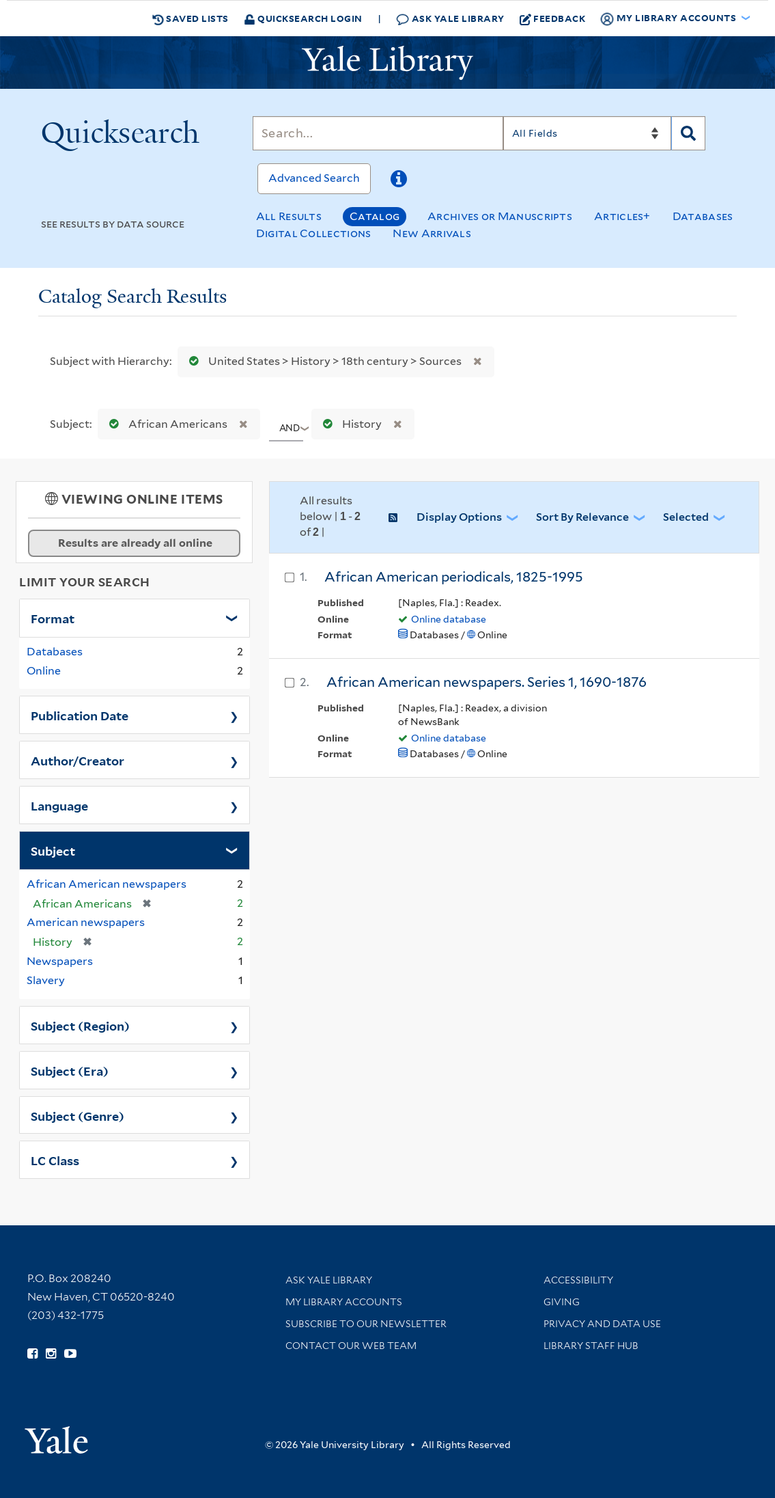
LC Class (55, 1160)
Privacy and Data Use (602, 1323)
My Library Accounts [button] (669, 18)
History (349, 424)
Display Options (459, 516)
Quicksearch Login (303, 18)
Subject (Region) (80, 1025)
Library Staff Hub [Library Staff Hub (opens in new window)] (591, 1345)
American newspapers (86, 922)
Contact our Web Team (351, 1345)
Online (44, 670)
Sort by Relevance (582, 516)
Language (59, 805)
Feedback (553, 18)
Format (52, 618)
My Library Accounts (343, 1301)
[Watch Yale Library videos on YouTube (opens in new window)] (70, 1354)
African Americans (165, 424)
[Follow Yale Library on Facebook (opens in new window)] (32, 1354)
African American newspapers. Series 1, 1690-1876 (486, 682)
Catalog (374, 216)
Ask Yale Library (450, 19)
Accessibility (578, 1280)
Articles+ (622, 216)
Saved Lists (190, 18)
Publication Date (79, 715)
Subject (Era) (70, 1070)
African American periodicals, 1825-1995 (453, 577)
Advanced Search (314, 178)
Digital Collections (313, 233)
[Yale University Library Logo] (388, 62)
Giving (562, 1301)
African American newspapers (106, 883)
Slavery (46, 980)
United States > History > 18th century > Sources (322, 361)
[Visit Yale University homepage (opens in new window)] (56, 1435)
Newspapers (60, 961)
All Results (289, 216)
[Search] (378, 133)
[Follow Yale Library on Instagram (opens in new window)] (51, 1354)
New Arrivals (432, 233)
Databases (703, 216)
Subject (53, 850)
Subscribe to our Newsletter (366, 1323)
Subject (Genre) (77, 1115)
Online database (448, 619)
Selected (686, 516)
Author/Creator (77, 760)
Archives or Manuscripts (499, 216)
